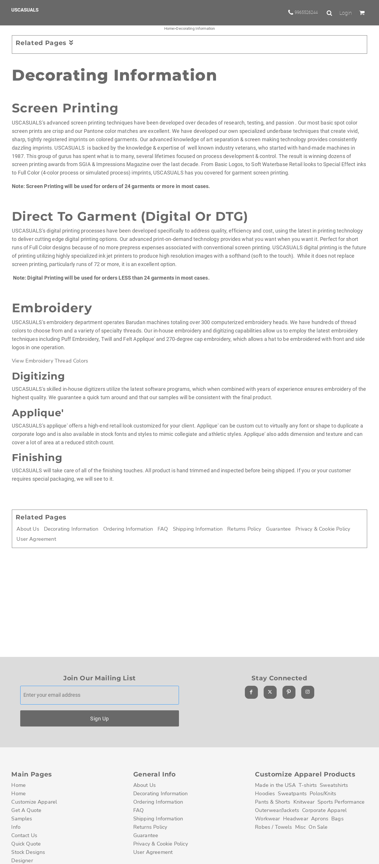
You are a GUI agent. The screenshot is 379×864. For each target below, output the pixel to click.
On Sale (318, 827)
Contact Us (24, 835)
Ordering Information (128, 528)
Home (169, 28)
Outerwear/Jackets (277, 810)
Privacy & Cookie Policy (322, 528)
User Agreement (36, 539)
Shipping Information (198, 528)
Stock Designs (28, 852)
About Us (27, 528)
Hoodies (265, 793)
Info (16, 827)
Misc (300, 827)
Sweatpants (292, 793)
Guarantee (278, 528)
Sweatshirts (334, 785)
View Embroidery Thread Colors (50, 360)
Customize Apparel (34, 801)
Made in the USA (275, 785)
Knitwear (304, 801)
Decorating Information (71, 528)
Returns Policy (244, 528)
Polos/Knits (323, 793)
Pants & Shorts (272, 801)
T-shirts (308, 785)
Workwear (267, 818)
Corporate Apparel (324, 810)
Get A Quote (26, 810)
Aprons (319, 818)
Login (345, 13)
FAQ (163, 528)
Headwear (295, 818)
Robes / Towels (273, 827)
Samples (21, 818)
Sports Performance (341, 801)
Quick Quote (26, 843)
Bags (337, 818)
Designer (22, 860)
